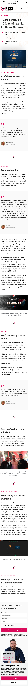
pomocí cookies (20, 669)
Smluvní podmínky (17, 636)
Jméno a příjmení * (5, 612)
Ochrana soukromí (8, 636)
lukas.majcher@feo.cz (8, 657)
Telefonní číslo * (4, 618)
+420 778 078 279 (7, 659)
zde (17, 674)
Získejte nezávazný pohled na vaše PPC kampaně (12, 2)
